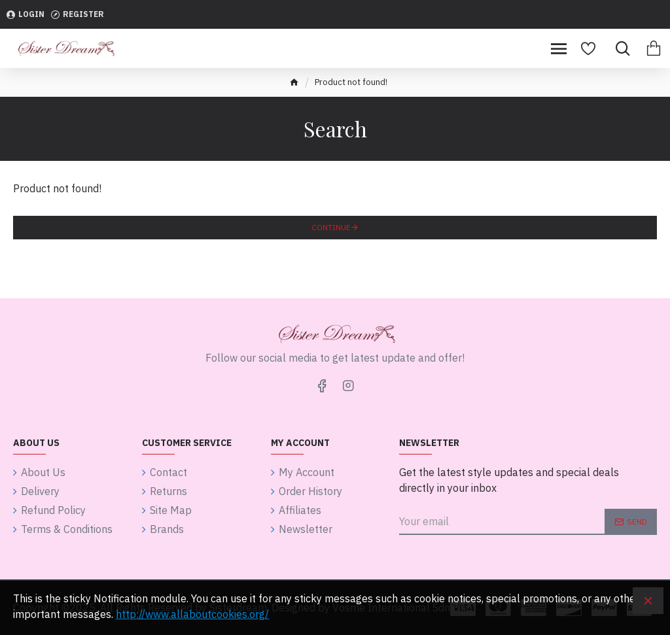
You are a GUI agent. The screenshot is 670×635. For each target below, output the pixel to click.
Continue (331, 227)
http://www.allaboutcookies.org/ (192, 614)
